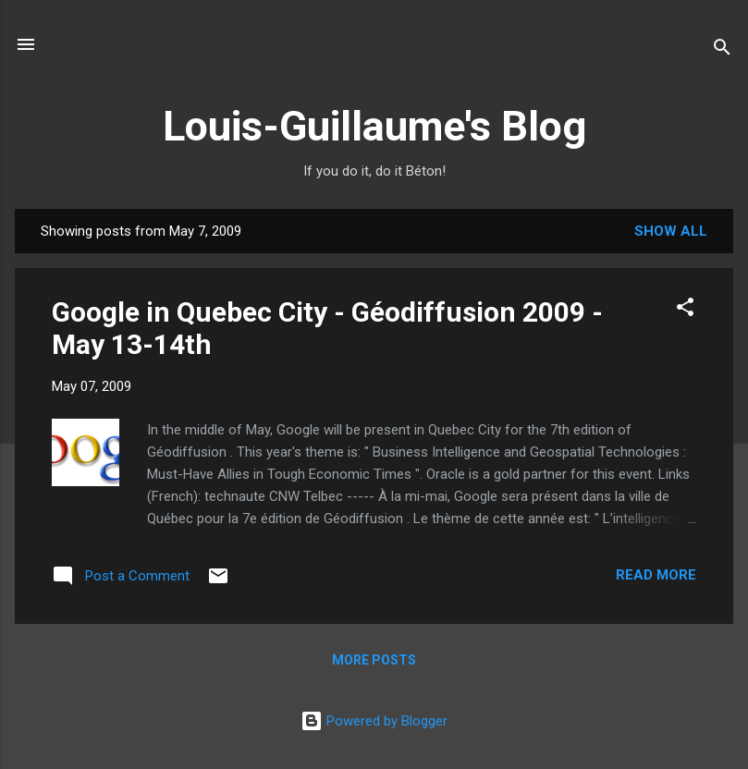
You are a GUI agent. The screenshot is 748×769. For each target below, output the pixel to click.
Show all (670, 231)
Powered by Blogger (374, 721)
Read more (656, 575)
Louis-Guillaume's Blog (374, 126)
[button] (685, 310)
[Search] (722, 50)
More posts (374, 660)
